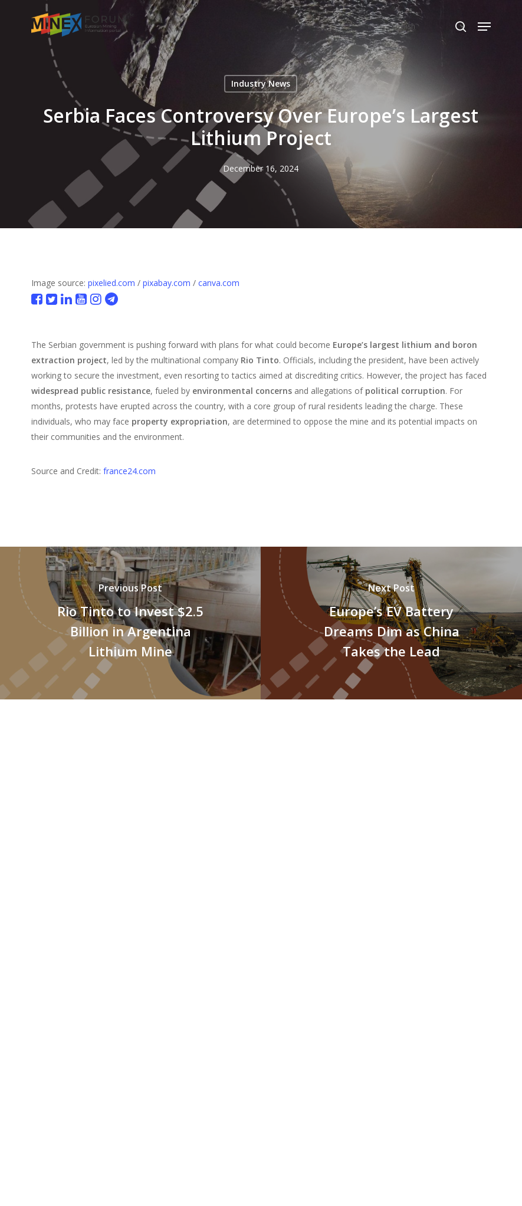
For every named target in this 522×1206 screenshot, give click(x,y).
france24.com (129, 471)
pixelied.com (111, 282)
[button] (484, 26)
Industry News (260, 83)
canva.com (218, 282)
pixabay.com (167, 282)
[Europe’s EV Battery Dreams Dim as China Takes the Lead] (391, 623)
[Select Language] (428, 26)
